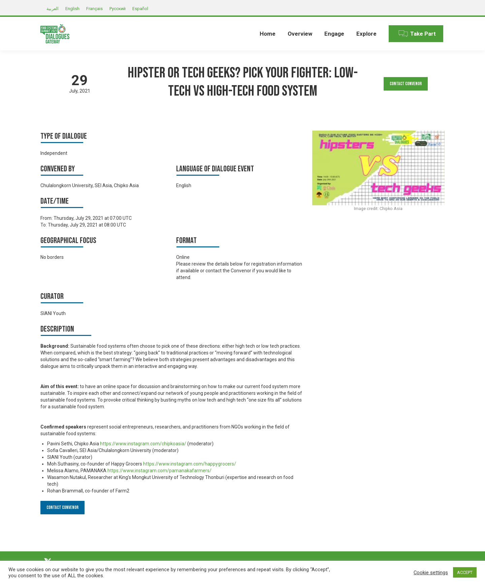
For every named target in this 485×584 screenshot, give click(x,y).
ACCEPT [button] (465, 572)
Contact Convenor (406, 84)
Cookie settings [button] (431, 573)
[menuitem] (267, 33)
